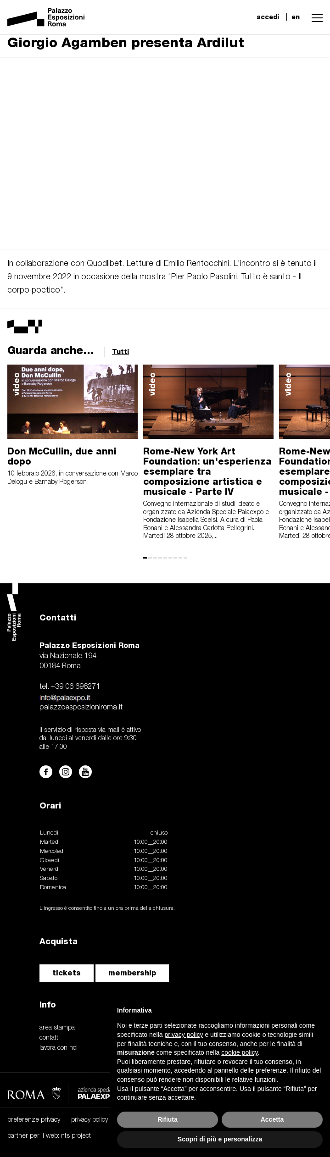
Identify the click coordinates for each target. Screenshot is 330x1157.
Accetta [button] (272, 1119)
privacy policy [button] (184, 1034)
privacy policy (89, 1120)
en (295, 17)
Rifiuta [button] (167, 1119)
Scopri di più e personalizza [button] (220, 1139)
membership (132, 973)
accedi (268, 17)
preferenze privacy (33, 1120)
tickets (66, 973)
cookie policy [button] (239, 1052)
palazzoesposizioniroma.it (81, 707)
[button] (315, 17)
